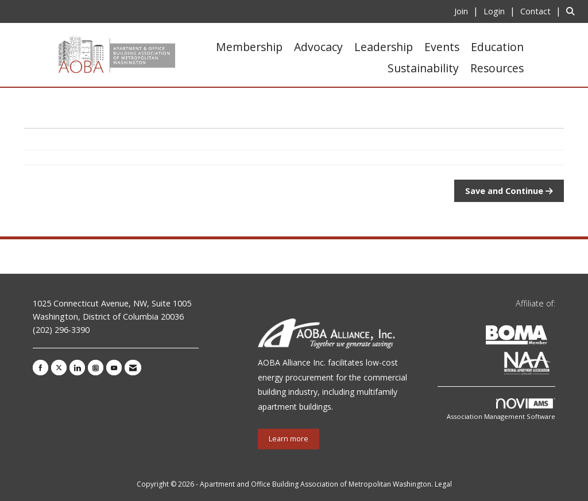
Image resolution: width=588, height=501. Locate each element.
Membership (249, 47)
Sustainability (423, 68)
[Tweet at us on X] (59, 367)
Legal (443, 484)
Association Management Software (501, 409)
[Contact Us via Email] (133, 367)
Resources (497, 68)
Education (497, 47)
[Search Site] (572, 11)
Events (441, 47)
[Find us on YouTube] (114, 367)
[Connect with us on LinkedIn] (77, 367)
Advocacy (318, 47)
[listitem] (467, 11)
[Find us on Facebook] (40, 367)
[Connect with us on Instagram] (95, 367)
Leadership (383, 47)
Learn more (288, 439)
